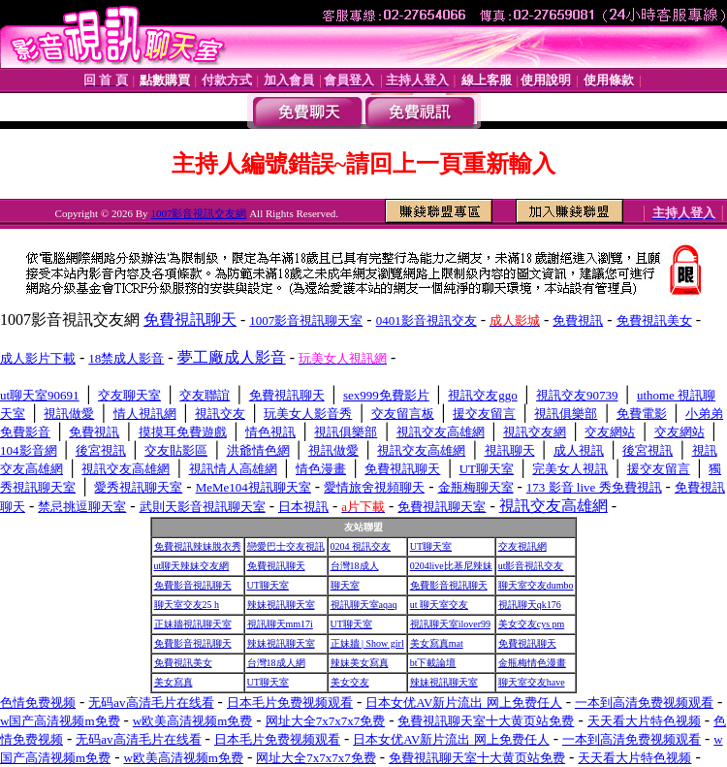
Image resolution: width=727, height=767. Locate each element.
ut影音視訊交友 (531, 565)
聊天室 (345, 585)
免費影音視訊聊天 (193, 585)
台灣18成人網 (276, 662)
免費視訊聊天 (276, 565)
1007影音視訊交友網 (198, 213)
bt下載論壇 (433, 662)
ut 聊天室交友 (439, 604)
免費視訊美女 (183, 662)
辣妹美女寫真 (360, 662)
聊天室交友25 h (187, 604)
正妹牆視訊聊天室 (193, 624)
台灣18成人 (355, 565)
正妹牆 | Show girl (367, 643)
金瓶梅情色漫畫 (532, 662)
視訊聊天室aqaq (364, 604)
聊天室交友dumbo (536, 585)
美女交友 (350, 682)
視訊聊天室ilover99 (450, 624)
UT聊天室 (431, 546)
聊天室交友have (531, 682)
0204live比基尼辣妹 (451, 565)
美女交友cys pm (531, 624)
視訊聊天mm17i (280, 624)
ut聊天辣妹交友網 (192, 565)
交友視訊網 (522, 546)
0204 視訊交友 (361, 546)
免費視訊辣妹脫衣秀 (197, 546)
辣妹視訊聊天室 (281, 604)
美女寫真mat (436, 643)
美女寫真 (173, 682)
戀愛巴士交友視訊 (286, 546)
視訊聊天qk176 (529, 604)
